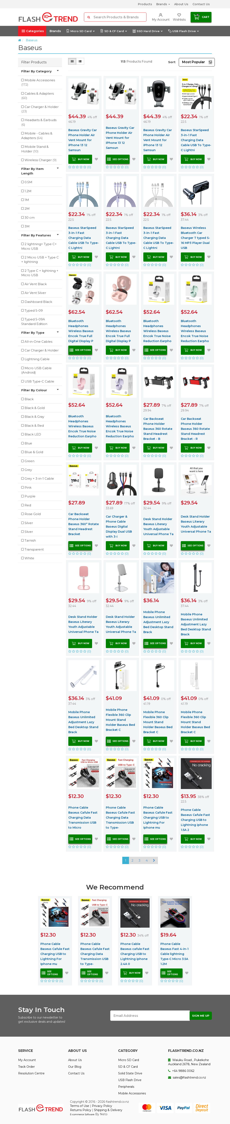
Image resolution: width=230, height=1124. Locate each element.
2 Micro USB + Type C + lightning (40, 259)
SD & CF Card (113, 31)
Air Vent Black (36, 284)
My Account (27, 1060)
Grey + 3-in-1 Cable (39, 478)
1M (27, 200)
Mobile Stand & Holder (35, 149)
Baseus (31, 40)
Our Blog (74, 1067)
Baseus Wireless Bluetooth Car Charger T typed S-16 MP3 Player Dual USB (195, 238)
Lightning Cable (37, 359)
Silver (29, 523)
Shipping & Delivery (108, 1110)
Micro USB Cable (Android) (36, 370)
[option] (55, 940)
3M (27, 226)
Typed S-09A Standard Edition (34, 321)
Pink (28, 487)
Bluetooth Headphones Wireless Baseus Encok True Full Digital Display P (81, 331)
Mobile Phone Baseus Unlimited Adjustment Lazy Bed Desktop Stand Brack (158, 622)
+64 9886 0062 (181, 1071)
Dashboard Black (38, 302)
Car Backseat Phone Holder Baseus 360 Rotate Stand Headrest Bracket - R (195, 429)
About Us (181, 4)
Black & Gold (35, 408)
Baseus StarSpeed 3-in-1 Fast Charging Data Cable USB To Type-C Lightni (196, 140)
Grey (28, 470)
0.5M (28, 182)
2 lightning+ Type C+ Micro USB (39, 246)
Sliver (29, 532)
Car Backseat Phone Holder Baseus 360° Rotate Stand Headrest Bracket (83, 524)
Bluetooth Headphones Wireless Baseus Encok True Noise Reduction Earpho (157, 331)
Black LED (33, 434)
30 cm (30, 218)
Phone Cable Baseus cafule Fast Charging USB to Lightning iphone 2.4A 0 (134, 954)
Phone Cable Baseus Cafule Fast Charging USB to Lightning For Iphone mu (157, 817)
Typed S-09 (34, 310)
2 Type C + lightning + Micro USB (39, 273)
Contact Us (201, 4)
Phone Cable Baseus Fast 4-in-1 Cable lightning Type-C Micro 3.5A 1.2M (174, 954)
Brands (163, 4)
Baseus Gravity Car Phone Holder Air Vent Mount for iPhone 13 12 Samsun (82, 140)
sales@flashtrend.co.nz (187, 1077)
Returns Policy (80, 1110)
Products (145, 4)
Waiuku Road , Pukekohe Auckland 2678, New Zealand (189, 1062)
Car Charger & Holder (40, 109)
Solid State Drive (130, 1073)
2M (27, 209)
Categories (33, 31)
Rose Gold (33, 514)
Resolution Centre (31, 1073)
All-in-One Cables (38, 342)
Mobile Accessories (38, 82)
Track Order (26, 1067)
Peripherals (126, 1087)
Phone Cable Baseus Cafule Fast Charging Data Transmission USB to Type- (120, 817)
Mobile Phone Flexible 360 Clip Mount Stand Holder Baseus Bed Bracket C (120, 720)
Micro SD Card (80, 31)
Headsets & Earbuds (38, 122)
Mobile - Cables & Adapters (36, 135)
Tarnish (30, 540)
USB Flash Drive (183, 31)
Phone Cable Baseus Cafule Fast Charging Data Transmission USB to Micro (83, 817)
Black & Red (34, 426)
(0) (79, 167)
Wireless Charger (41, 160)
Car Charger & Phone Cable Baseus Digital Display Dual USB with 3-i (119, 526)
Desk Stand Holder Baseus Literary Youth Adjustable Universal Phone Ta (158, 526)
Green (29, 461)
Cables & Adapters (37, 96)
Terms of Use (79, 1106)
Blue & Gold (34, 452)
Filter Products (33, 62)
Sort (171, 62)
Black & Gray (34, 417)
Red (28, 505)
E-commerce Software (82, 1114)
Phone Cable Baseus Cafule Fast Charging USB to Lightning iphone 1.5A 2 (195, 820)
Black (29, 399)
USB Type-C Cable (39, 381)
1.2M (28, 191)
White (29, 558)
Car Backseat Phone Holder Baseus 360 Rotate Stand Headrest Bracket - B (157, 429)
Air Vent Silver (35, 293)
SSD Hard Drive (147, 31)
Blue (28, 443)
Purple (30, 496)
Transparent (34, 549)
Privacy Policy (102, 1106)
